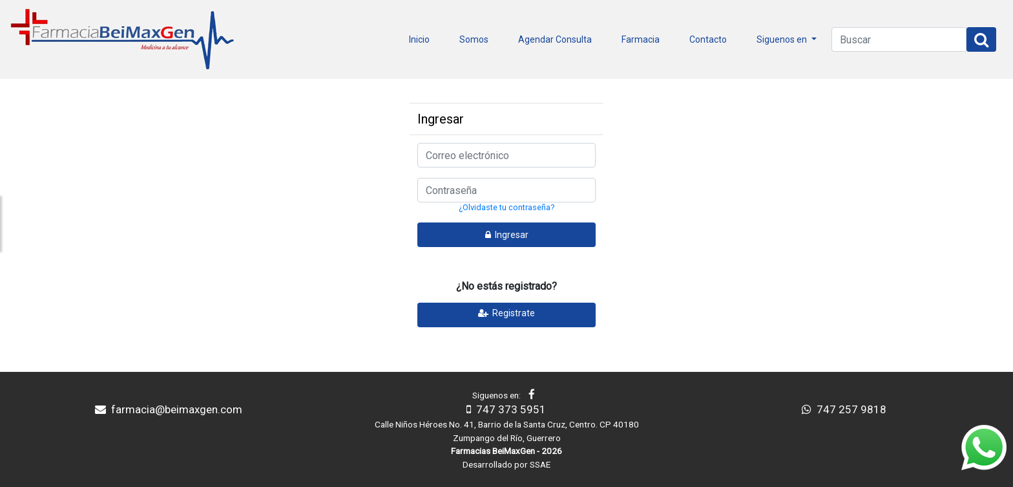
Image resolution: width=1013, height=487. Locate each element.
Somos (473, 39)
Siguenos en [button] (783, 39)
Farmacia (640, 39)
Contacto (708, 39)
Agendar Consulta (555, 39)
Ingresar (506, 235)
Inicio (419, 39)
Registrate (506, 313)
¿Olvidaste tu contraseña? (506, 207)
